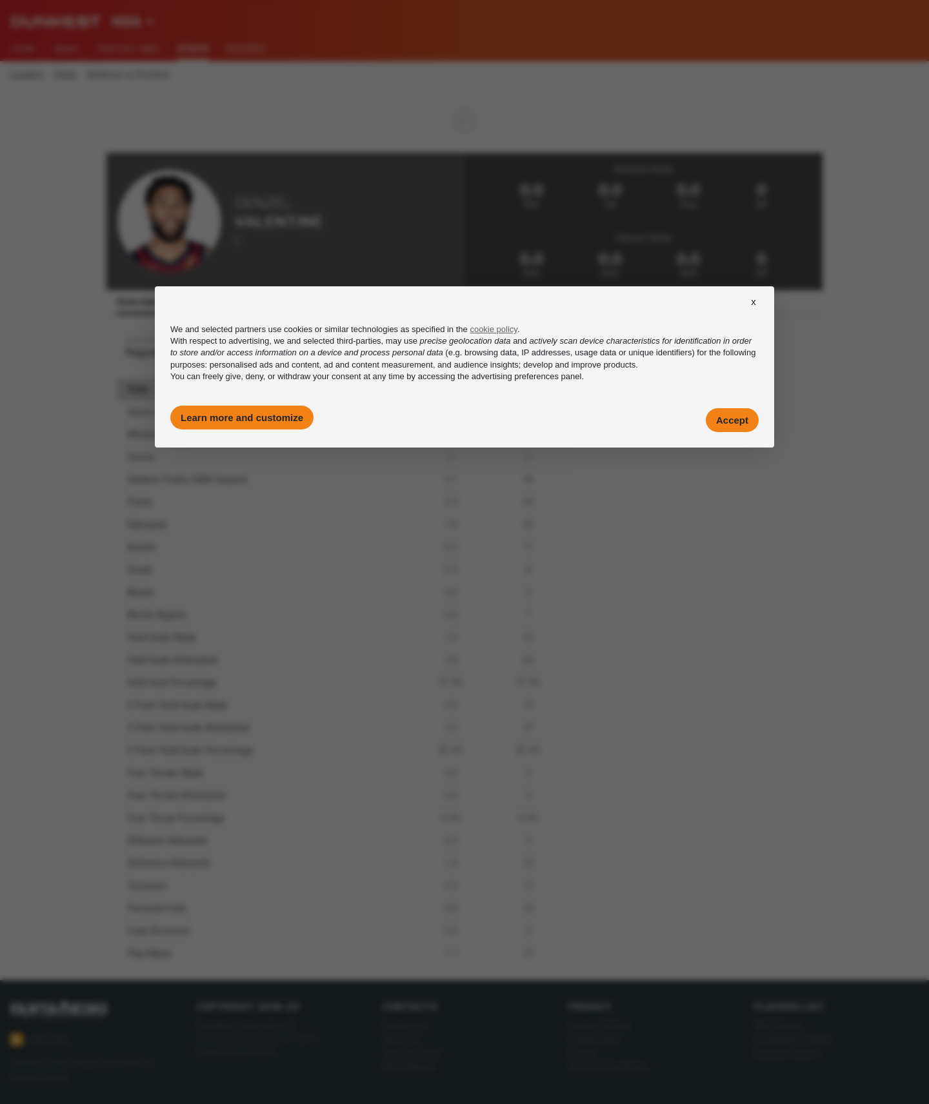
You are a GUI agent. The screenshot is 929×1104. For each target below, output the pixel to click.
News (66, 49)
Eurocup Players (787, 1052)
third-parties (359, 341)
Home (22, 49)
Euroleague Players (793, 1038)
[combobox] (133, 22)
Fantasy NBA (128, 49)
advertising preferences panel (527, 376)
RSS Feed (39, 1039)
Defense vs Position (128, 75)
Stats (65, 75)
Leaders (27, 75)
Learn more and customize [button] (242, 417)
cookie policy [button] (493, 329)
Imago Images (40, 1076)
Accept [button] (732, 420)
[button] (753, 313)
